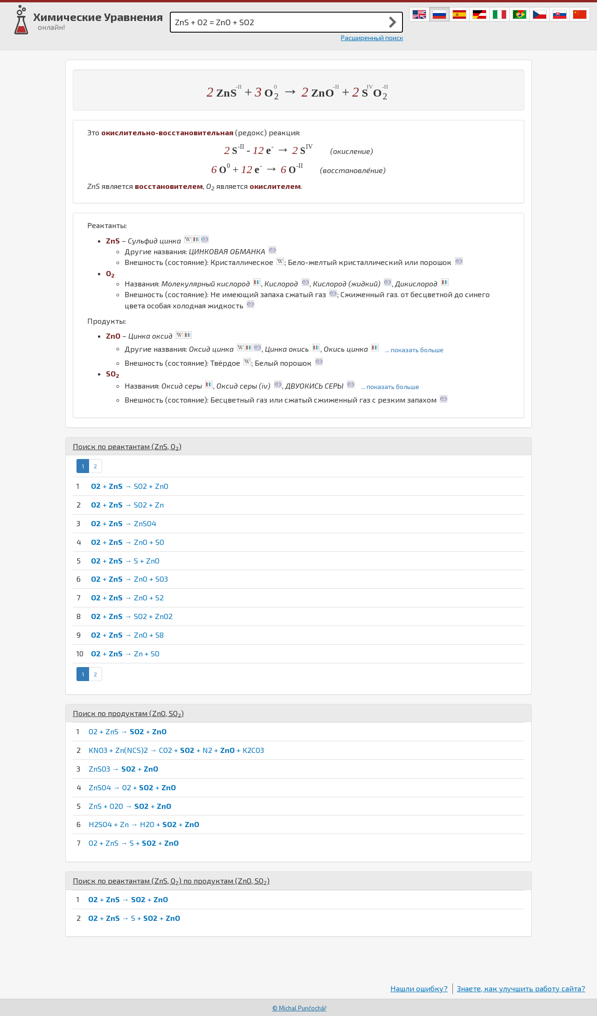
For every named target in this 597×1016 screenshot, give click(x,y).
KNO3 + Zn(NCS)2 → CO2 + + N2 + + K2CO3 (176, 749)
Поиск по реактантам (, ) (127, 446)
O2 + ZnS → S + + (134, 842)
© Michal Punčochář (299, 1008)
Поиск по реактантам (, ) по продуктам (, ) (171, 880)
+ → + (128, 899)
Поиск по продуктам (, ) (128, 713)
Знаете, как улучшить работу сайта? (521, 988)
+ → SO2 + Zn (127, 504)
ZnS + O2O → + (130, 805)
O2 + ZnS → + (128, 731)
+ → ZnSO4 (123, 523)
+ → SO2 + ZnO (129, 485)
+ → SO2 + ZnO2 (132, 616)
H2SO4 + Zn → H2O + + (144, 824)
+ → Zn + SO (125, 653)
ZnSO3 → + (123, 768)
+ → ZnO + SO (127, 541)
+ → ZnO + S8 (127, 634)
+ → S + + (134, 917)
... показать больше (414, 350)
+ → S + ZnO (125, 560)
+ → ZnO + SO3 (129, 578)
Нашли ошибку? (419, 988)
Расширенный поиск (372, 38)
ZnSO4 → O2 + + (132, 787)
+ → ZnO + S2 (127, 597)
